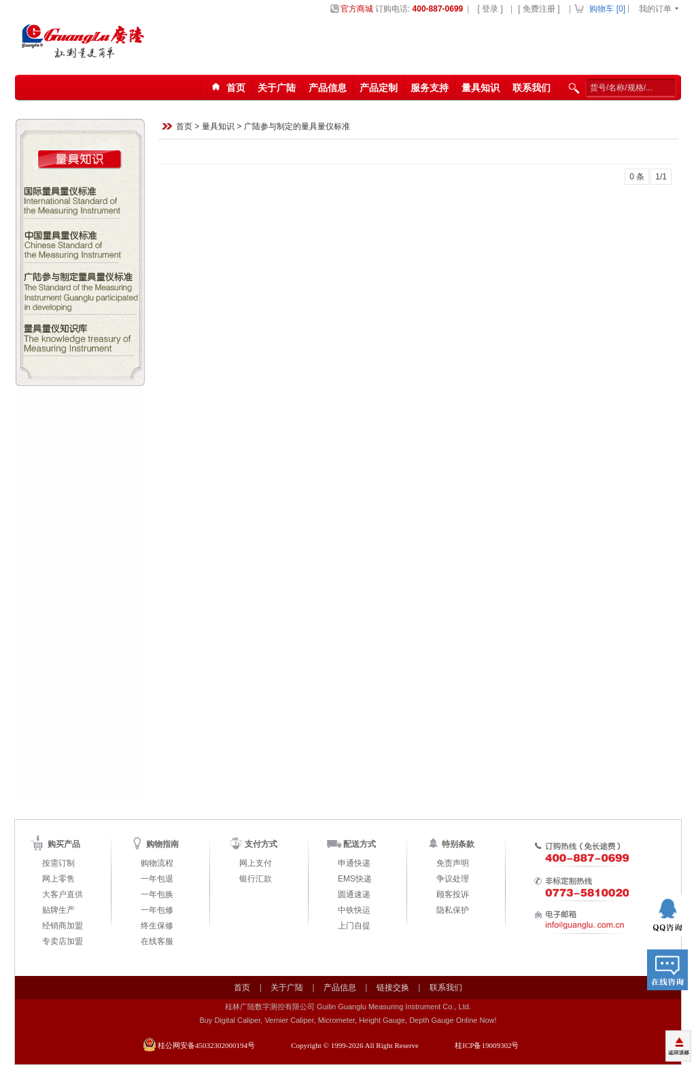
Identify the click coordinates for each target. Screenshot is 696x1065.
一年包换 (157, 894)
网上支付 (255, 863)
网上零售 (58, 879)
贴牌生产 (58, 910)
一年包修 (157, 910)
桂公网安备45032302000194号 (206, 1045)
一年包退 (157, 879)
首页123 (226, 88)
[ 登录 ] (489, 9)
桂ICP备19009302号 (487, 1045)
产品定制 (379, 87)
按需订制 (58, 863)
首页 (184, 127)
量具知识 (481, 87)
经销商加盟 (62, 925)
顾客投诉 (452, 894)
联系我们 (531, 87)
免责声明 (452, 863)
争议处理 (452, 879)
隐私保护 (452, 910)
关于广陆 (277, 87)
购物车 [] (607, 9)
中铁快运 (354, 910)
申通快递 (354, 863)
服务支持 (430, 87)
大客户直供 (62, 894)
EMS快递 (355, 879)
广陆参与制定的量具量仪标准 (297, 127)
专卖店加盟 (62, 941)
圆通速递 (354, 894)
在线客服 (157, 941)
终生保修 (157, 925)
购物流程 (157, 863)
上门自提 (354, 925)
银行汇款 (255, 879)
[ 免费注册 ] (538, 9)
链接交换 (393, 987)
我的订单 (655, 9)
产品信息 (328, 87)
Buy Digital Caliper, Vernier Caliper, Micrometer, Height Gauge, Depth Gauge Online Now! (347, 1020)
